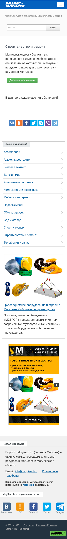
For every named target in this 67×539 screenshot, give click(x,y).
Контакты (24, 529)
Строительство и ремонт (20, 235)
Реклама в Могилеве (46, 525)
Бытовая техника (15, 167)
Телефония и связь (16, 242)
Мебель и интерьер (16, 197)
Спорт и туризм (14, 227)
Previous (11, 385)
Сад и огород (12, 220)
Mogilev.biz (10, 16)
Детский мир (12, 174)
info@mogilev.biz (26, 471)
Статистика (11, 529)
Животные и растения (18, 182)
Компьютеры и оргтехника (21, 189)
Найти (53, 27)
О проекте (28, 525)
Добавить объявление (22, 80)
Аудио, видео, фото (17, 159)
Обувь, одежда (14, 212)
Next (56, 385)
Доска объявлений (26, 16)
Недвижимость (13, 204)
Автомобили (12, 152)
